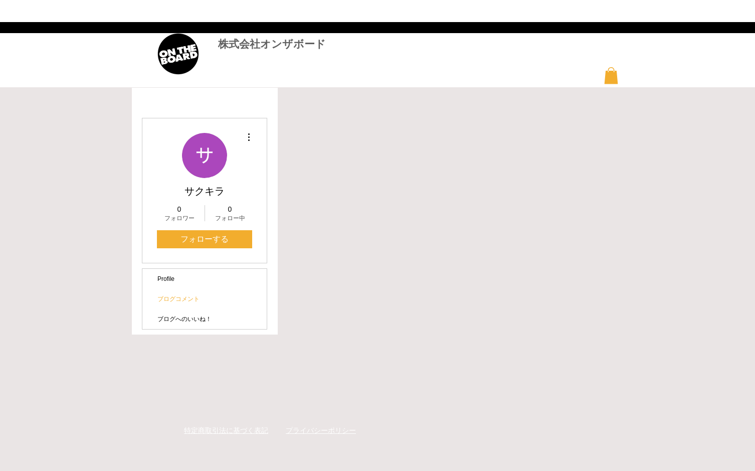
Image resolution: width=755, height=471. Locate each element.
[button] (611, 75)
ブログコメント (178, 298)
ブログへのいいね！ (184, 319)
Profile (165, 278)
